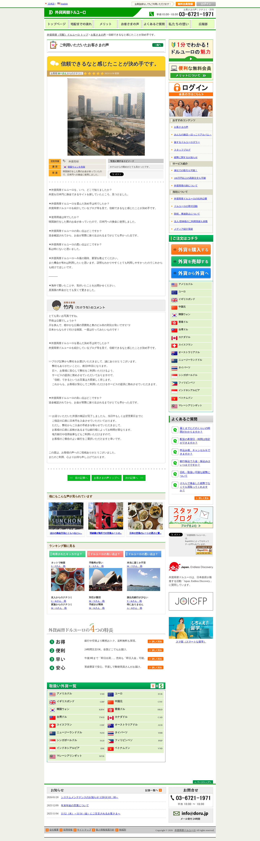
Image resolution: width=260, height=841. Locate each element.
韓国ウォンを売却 (76, 167)
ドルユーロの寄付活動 (186, 206)
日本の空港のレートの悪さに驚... (145, 533)
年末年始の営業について (75, 805)
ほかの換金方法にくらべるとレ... (66, 533)
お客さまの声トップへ (106, 478)
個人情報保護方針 (105, 829)
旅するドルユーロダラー (187, 142)
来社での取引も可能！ (186, 170)
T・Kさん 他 (134, 601)
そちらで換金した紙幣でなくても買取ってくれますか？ (195, 487)
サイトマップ (84, 829)
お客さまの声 (98, 34)
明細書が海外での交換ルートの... (106, 533)
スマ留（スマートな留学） (191, 641)
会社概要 (54, 829)
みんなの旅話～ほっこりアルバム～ (193, 134)
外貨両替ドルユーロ (185, 830)
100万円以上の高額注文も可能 (190, 178)
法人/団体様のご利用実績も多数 (191, 221)
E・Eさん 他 (96, 566)
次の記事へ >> (134, 478)
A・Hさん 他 (134, 608)
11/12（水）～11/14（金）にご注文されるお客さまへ (90, 813)
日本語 (49, 4)
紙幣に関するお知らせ (186, 157)
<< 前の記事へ (79, 478)
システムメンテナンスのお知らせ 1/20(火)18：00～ (89, 797)
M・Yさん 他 (97, 601)
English (62, 4)
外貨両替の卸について (186, 185)
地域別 (122, 829)
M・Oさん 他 (59, 608)
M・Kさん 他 (97, 608)
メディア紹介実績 (183, 229)
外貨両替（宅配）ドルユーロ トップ (67, 34)
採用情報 (68, 829)
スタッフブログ (182, 149)
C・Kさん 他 (58, 601)
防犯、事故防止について (187, 213)
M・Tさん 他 (134, 566)
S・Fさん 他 (58, 566)
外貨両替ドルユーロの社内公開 (190, 198)
